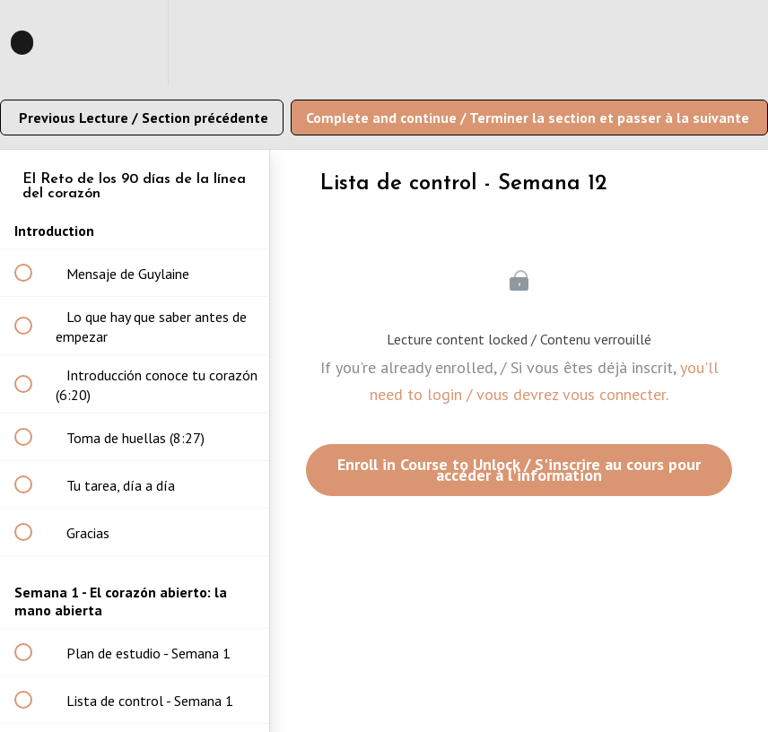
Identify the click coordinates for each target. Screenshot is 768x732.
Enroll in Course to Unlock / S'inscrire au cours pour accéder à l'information (519, 469)
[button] (33, 42)
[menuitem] (134, 42)
